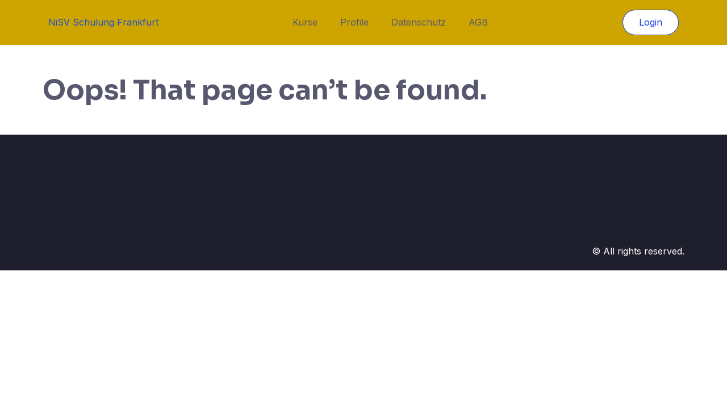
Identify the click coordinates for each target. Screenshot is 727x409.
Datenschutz (418, 22)
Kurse (305, 22)
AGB (478, 22)
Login (650, 22)
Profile (354, 22)
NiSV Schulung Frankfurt (103, 22)
